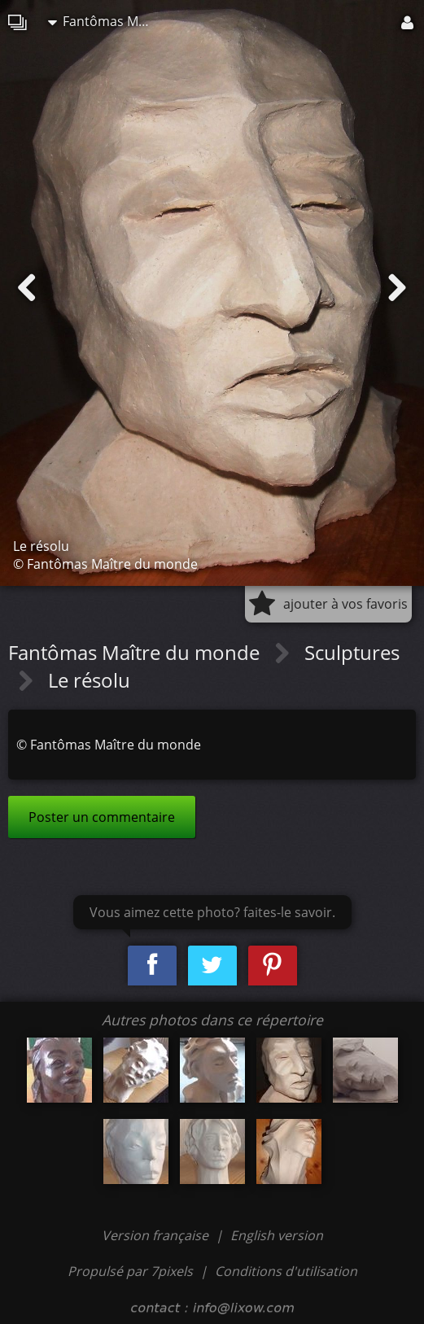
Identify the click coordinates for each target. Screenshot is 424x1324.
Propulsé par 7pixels (130, 1271)
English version (276, 1235)
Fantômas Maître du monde (105, 21)
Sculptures (352, 652)
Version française (157, 1235)
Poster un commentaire (101, 817)
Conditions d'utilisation (286, 1271)
